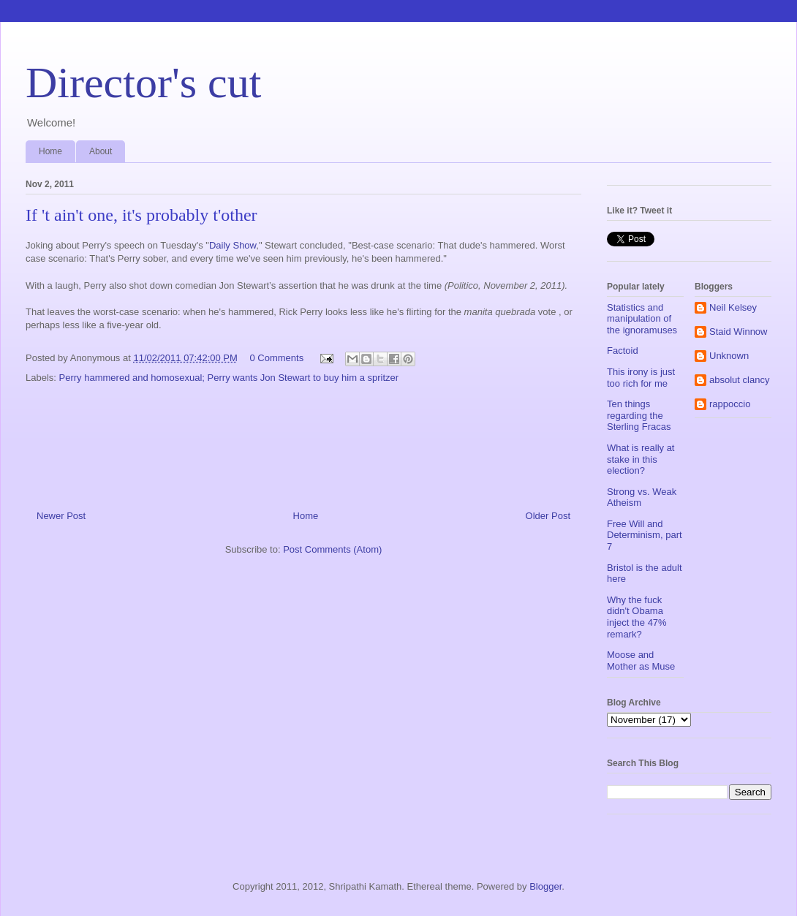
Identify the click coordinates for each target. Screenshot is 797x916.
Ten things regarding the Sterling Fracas (639, 415)
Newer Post (61, 515)
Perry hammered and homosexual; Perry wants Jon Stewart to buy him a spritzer (229, 377)
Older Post (548, 515)
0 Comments (276, 357)
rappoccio (729, 403)
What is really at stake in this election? (640, 459)
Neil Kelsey (733, 307)
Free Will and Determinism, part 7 (644, 535)
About (100, 151)
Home (50, 151)
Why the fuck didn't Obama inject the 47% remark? (637, 617)
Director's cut (143, 82)
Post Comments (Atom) (332, 549)
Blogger (545, 886)
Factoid (622, 350)
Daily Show (232, 245)
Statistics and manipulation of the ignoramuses (642, 319)
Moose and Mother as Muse (641, 660)
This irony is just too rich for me (641, 377)
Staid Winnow (738, 331)
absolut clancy (739, 379)
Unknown (729, 355)
